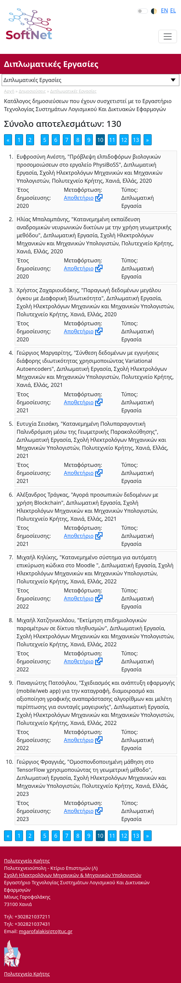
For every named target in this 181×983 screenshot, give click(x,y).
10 (100, 140)
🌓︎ (154, 11)
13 (136, 140)
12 (124, 140)
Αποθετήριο (79, 197)
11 (112, 140)
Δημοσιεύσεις (32, 91)
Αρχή (9, 91)
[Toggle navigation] (167, 36)
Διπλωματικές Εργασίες (73, 91)
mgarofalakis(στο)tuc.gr (45, 931)
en (164, 10)
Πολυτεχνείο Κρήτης (27, 860)
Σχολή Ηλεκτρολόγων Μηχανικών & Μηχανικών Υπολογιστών (72, 875)
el (173, 10)
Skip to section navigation (0, 0)
